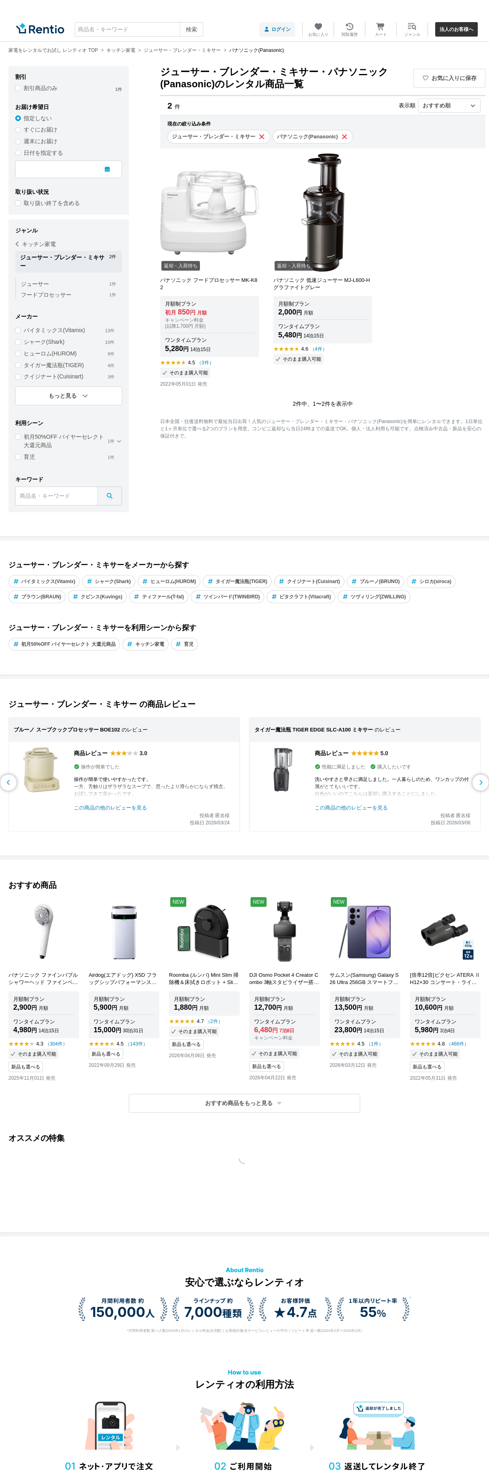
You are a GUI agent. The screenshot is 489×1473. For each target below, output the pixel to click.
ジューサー (35, 284)
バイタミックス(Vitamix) (54, 330)
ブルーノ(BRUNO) (375, 581)
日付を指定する (43, 153)
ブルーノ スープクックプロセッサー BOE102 (67, 730)
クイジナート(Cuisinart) (54, 376)
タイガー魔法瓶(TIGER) (54, 365)
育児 (29, 457)
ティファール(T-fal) (159, 597)
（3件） (205, 363)
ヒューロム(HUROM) (50, 353)
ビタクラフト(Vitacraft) (301, 597)
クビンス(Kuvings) (97, 597)
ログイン (277, 29)
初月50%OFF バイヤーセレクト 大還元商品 (64, 440)
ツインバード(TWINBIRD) (227, 597)
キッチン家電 (35, 244)
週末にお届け (40, 141)
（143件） (136, 1044)
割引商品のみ (40, 88)
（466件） (457, 1044)
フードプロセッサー (46, 295)
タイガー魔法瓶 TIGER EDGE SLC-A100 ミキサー (314, 730)
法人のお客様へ (456, 29)
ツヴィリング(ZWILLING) (374, 597)
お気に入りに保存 (449, 78)
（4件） (318, 349)
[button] (244, 1103)
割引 (20, 77)
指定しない (38, 118)
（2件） (214, 1021)
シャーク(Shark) (44, 342)
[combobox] (139, 29)
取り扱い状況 (32, 192)
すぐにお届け (40, 129)
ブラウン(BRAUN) (37, 597)
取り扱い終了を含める (52, 203)
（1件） (374, 1044)
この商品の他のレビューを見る (110, 808)
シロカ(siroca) (431, 581)
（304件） (56, 1044)
